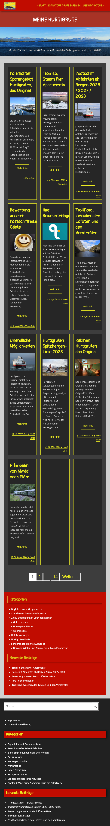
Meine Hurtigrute (55, 20)
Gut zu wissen (20, 622)
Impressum (14, 720)
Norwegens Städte (23, 626)
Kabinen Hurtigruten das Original (86, 346)
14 (55, 576)
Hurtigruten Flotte (20, 639)
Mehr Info (22, 168)
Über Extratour (92, 5)
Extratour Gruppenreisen (64, 5)
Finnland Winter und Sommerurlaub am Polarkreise (40, 648)
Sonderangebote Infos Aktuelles (28, 643)
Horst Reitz (30, 178)
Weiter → (70, 576)
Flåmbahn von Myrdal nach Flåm (19, 471)
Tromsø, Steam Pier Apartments (54, 79)
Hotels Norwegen (20, 635)
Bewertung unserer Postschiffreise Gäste (23, 218)
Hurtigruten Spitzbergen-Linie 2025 (55, 346)
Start (42, 5)
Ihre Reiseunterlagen (58, 213)
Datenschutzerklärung (19, 724)
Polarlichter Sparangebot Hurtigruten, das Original (21, 82)
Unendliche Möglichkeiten (22, 343)
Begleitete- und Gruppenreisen (27, 609)
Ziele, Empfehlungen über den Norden (31, 617)
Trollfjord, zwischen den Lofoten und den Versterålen (87, 221)
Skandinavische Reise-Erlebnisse (28, 613)
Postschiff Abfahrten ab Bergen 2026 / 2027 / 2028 (87, 85)
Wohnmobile (20, 630)
